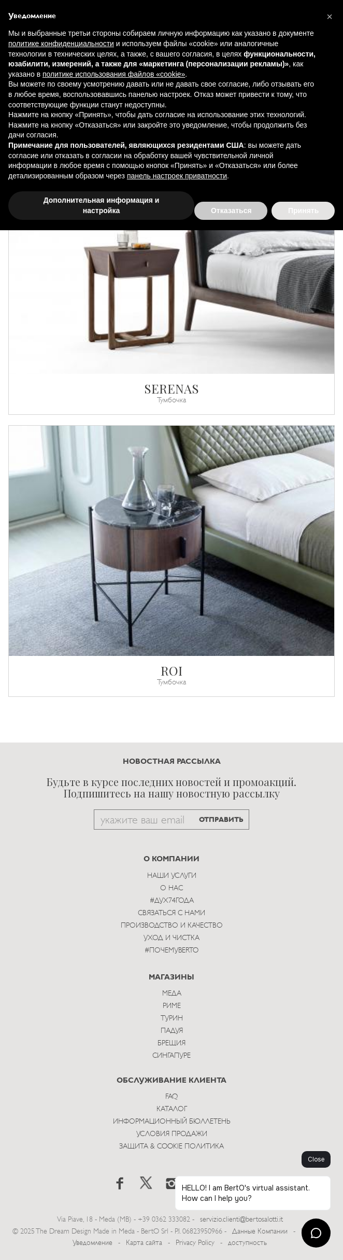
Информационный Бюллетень (172, 1122)
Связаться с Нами (171, 913)
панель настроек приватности (177, 176)
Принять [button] (303, 210)
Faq (171, 1097)
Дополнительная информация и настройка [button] (102, 205)
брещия (171, 1043)
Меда (171, 994)
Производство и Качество (172, 926)
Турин (172, 1019)
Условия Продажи (171, 1134)
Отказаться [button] (231, 210)
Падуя (172, 1031)
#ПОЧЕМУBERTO (171, 951)
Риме (172, 1006)
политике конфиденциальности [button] (61, 43)
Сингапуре (171, 1056)
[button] (329, 16)
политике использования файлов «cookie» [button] (113, 74)
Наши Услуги (171, 876)
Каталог (171, 1109)
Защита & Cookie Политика (171, 1147)
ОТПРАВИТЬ (221, 820)
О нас (171, 888)
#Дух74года (172, 901)
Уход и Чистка (171, 938)
